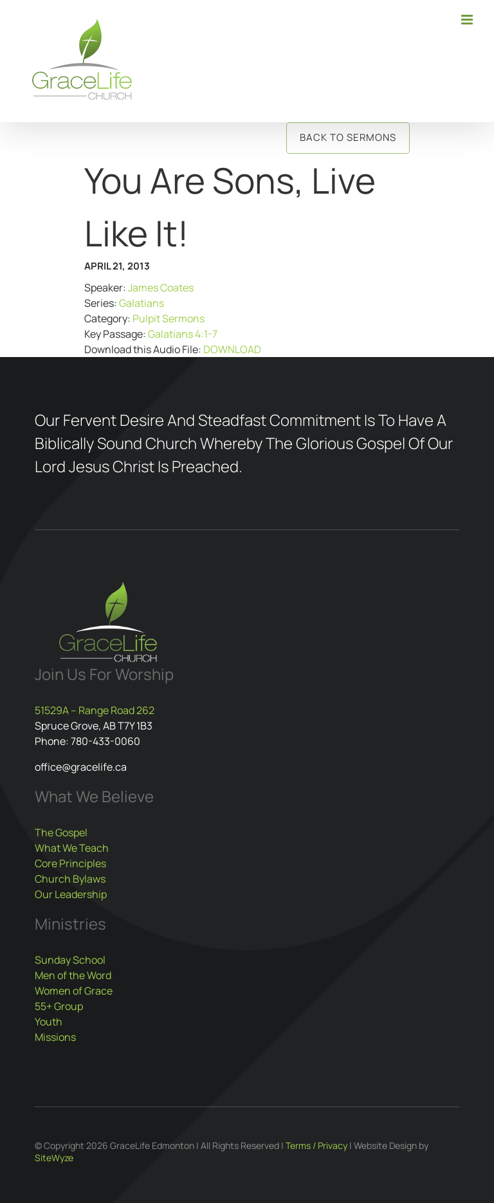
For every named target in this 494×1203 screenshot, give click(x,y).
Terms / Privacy (316, 1145)
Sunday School (70, 960)
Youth (48, 1022)
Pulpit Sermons (169, 318)
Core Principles (70, 863)
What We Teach (72, 848)
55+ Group (59, 1006)
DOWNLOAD (232, 349)
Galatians (141, 303)
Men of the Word (73, 975)
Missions (55, 1037)
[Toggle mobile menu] (468, 19)
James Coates (161, 287)
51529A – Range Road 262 (94, 710)
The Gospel (61, 832)
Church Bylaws (70, 879)
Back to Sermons (348, 137)
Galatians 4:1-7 (182, 334)
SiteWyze (54, 1158)
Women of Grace (74, 991)
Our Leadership (71, 894)
